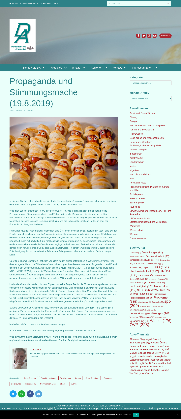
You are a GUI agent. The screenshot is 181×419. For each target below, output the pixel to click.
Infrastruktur (136, 154)
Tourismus (135, 207)
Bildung (133, 117)
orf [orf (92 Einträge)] (134, 293)
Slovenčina (158, 366)
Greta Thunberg (92, 382)
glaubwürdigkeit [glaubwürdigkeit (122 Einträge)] (144, 271)
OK (136, 414)
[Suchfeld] (139, 3)
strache (63, 387)
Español (146, 370)
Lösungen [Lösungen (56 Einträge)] (162, 279)
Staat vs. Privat (137, 198)
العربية (149, 339)
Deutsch (143, 349)
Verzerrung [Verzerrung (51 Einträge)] (160, 317)
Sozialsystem (136, 194)
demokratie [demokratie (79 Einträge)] (142, 263)
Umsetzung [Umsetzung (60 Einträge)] (136, 310)
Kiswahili (155, 370)
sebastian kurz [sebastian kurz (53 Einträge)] (144, 302)
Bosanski (157, 339)
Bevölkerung (65, 382)
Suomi (166, 346)
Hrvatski (155, 342)
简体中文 (145, 342)
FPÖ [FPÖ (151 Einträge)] (161, 267)
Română (167, 363)
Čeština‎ (163, 342)
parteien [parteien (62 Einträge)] (160, 294)
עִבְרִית (161, 349)
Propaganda (30, 387)
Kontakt (165, 36)
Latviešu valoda (144, 356)
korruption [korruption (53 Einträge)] (160, 275)
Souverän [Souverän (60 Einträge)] (158, 302)
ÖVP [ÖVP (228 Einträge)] (139, 324)
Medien (133, 166)
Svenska (165, 370)
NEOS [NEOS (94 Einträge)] (143, 290)
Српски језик (145, 366)
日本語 (158, 353)
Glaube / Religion (138, 149)
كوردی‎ (133, 356)
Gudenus (107, 382)
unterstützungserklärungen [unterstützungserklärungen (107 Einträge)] (150, 313)
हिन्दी (167, 349)
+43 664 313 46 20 (51, 3)
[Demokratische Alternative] (23, 35)
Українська (147, 373)
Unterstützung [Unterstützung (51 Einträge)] (149, 310)
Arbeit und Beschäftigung (142, 113)
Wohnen (134, 234)
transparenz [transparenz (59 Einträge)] (156, 306)
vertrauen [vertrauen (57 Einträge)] (148, 317)
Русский (134, 366)
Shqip (143, 339)
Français (134, 349)
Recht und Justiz (138, 182)
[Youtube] (155, 36)
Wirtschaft (135, 226)
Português (157, 363)
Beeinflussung (30, 382)
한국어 (165, 353)
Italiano (150, 353)
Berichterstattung (48, 382)
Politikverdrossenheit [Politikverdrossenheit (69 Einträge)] (141, 298)
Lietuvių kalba (160, 356)
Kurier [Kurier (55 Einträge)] (152, 279)
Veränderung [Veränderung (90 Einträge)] (139, 321)
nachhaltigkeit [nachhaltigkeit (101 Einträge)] (142, 286)
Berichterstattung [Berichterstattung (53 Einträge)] (137, 256)
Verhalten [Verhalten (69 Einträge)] (136, 317)
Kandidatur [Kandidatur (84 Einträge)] (146, 275)
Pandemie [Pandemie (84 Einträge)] (146, 293)
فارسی (141, 363)
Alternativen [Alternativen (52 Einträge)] (135, 253)
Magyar (133, 353)
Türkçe (137, 373)
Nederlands (142, 346)
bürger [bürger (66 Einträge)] (154, 260)
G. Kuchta (18, 111)
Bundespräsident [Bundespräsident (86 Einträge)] (157, 256)
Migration (134, 170)
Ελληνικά (153, 349)
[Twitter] (144, 36)
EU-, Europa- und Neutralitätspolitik (147, 125)
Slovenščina (136, 370)
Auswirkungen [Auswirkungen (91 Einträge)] (152, 252)
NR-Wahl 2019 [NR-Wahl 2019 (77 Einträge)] (160, 290)
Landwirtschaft (137, 162)
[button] (43, 68)
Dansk (133, 346)
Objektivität (16, 387)
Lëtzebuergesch (138, 360)
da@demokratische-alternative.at (25, 3)
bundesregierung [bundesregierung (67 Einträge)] (139, 260)
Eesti (159, 346)
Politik (133, 178)
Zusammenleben (138, 238)
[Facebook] (138, 36)
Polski (148, 363)
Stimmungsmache (48, 387)
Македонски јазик (155, 360)
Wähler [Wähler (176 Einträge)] (160, 320)
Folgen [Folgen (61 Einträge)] (147, 268)
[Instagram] (149, 36)
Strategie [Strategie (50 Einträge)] (144, 306)
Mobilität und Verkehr (140, 174)
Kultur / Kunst (136, 158)
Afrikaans (134, 339)
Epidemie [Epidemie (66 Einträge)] (136, 267)
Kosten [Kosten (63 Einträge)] (135, 279)
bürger (78, 382)
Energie (133, 121)
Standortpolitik (137, 202)
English (152, 346)
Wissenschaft (136, 230)
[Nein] (177, 414)
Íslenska (142, 353)
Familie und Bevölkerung (142, 129)
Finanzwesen (136, 134)
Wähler (74, 387)
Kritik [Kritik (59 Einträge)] (144, 279)
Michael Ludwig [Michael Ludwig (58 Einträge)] (157, 283)
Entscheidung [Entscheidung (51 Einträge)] (156, 264)
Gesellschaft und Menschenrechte (147, 138)
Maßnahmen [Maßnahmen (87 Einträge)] (139, 282)
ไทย (132, 373)
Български (135, 342)
